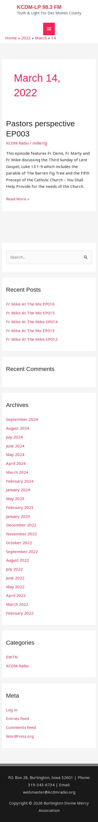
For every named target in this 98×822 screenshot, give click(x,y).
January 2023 (18, 516)
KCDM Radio (17, 143)
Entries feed (17, 718)
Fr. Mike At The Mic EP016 (30, 304)
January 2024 (18, 489)
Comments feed (21, 727)
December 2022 (21, 524)
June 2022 (15, 577)
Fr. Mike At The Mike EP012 (31, 339)
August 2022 (17, 560)
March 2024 (17, 472)
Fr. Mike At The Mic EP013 (30, 330)
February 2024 (19, 481)
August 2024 (17, 428)
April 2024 (16, 463)
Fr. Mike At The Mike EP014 (31, 321)
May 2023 (15, 498)
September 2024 (22, 419)
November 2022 (21, 533)
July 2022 (14, 569)
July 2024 (14, 437)
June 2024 (15, 445)
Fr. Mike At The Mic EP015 (30, 312)
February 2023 (19, 507)
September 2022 (22, 551)
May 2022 (15, 586)
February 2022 (19, 613)
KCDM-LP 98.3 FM (39, 7)
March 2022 (17, 604)
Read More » (18, 198)
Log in (11, 709)
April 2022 (16, 595)
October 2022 (19, 542)
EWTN (12, 656)
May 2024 (15, 454)
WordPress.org (20, 736)
